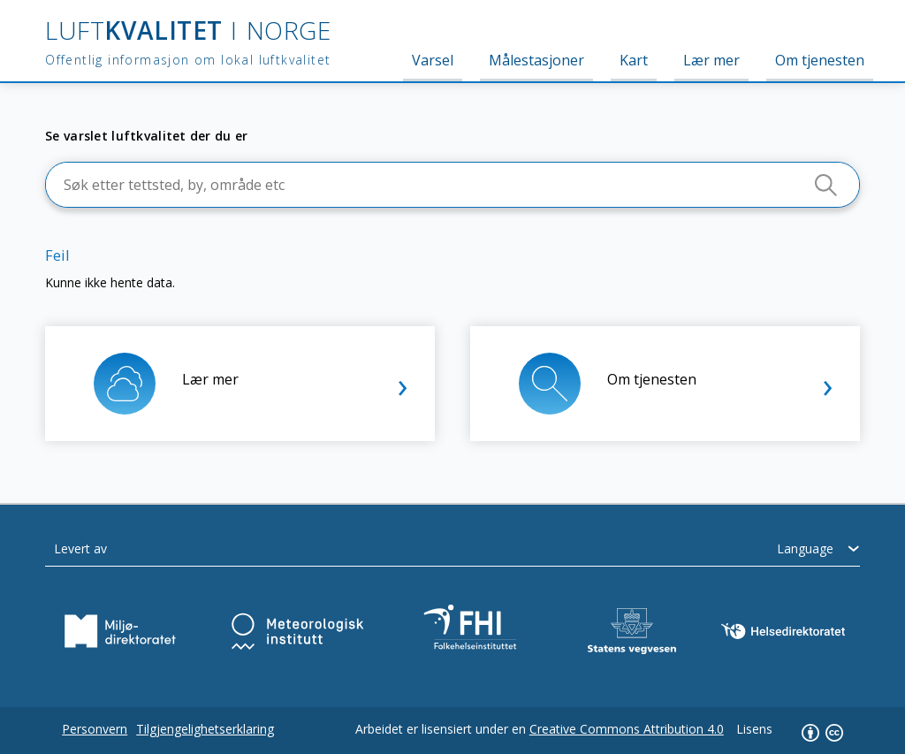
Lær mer (711, 60)
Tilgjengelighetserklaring (205, 728)
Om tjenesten (819, 60)
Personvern (94, 728)
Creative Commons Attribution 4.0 (626, 728)
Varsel (432, 60)
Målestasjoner (536, 60)
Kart (634, 60)
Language (805, 548)
